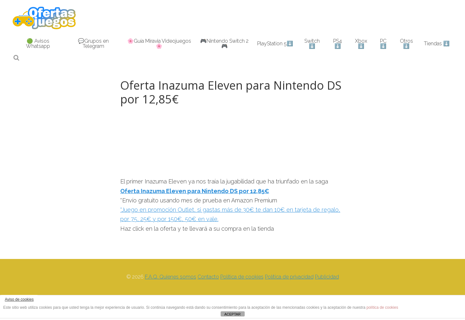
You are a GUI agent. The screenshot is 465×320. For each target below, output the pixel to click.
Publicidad (327, 277)
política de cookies (382, 307)
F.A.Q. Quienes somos (170, 277)
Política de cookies (242, 277)
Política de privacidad (289, 277)
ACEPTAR (232, 314)
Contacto (208, 277)
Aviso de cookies (19, 299)
